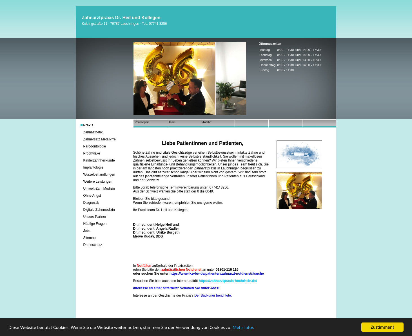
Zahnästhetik (93, 132)
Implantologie (93, 167)
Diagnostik (91, 203)
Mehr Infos (243, 328)
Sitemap (89, 238)
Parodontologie (94, 146)
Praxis (88, 125)
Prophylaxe (91, 153)
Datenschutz (92, 245)
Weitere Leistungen (97, 181)
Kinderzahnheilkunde (99, 160)
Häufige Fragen (95, 224)
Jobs (86, 231)
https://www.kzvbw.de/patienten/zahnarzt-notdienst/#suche (217, 273)
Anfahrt (206, 122)
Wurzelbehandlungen (99, 174)
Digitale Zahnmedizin (99, 210)
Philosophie (142, 122)
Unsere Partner (94, 217)
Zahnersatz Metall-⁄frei (100, 139)
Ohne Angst (92, 196)
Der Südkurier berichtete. (213, 295)
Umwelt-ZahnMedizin (99, 189)
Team (172, 122)
